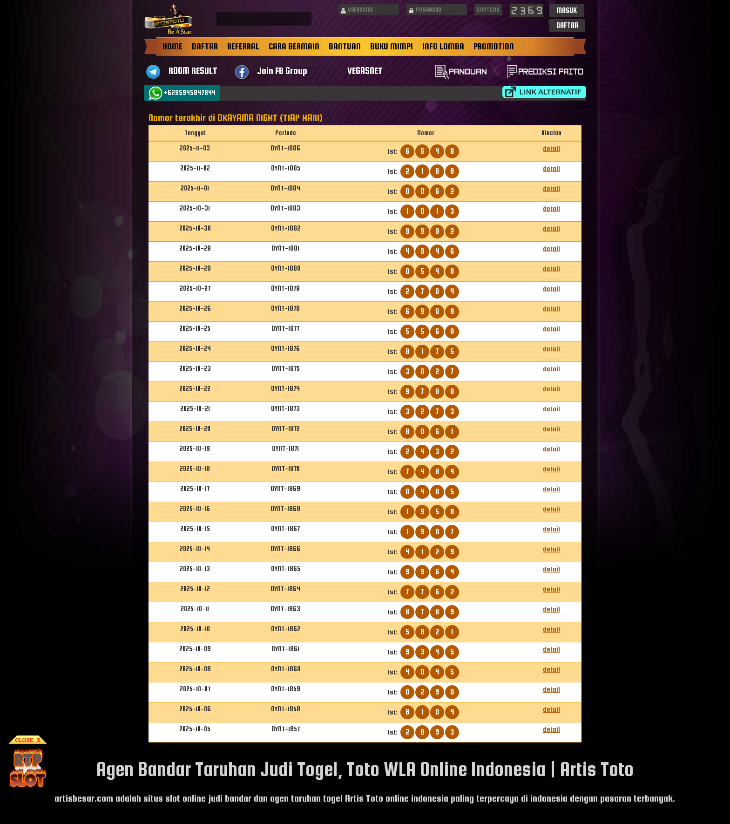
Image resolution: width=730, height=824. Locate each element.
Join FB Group (282, 70)
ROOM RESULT (193, 70)
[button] (566, 10)
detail (551, 148)
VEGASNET (365, 70)
